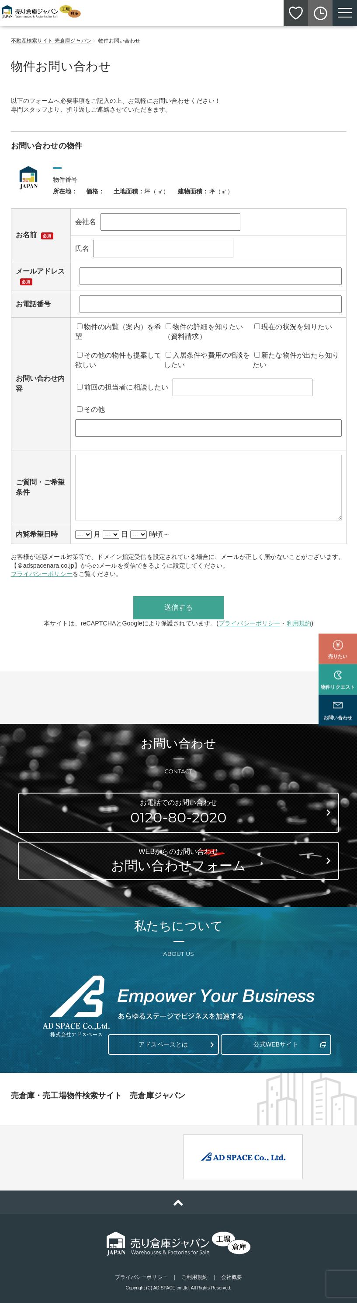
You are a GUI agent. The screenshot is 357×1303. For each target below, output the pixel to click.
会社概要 (231, 1273)
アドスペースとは (163, 1040)
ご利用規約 (194, 1273)
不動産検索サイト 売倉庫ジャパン (51, 41)
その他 (91, 409)
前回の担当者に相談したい (123, 387)
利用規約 (299, 623)
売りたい (337, 628)
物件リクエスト (338, 658)
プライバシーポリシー (42, 573)
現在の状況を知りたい (293, 326)
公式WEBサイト (273, 1040)
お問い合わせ (338, 689)
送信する (178, 607)
